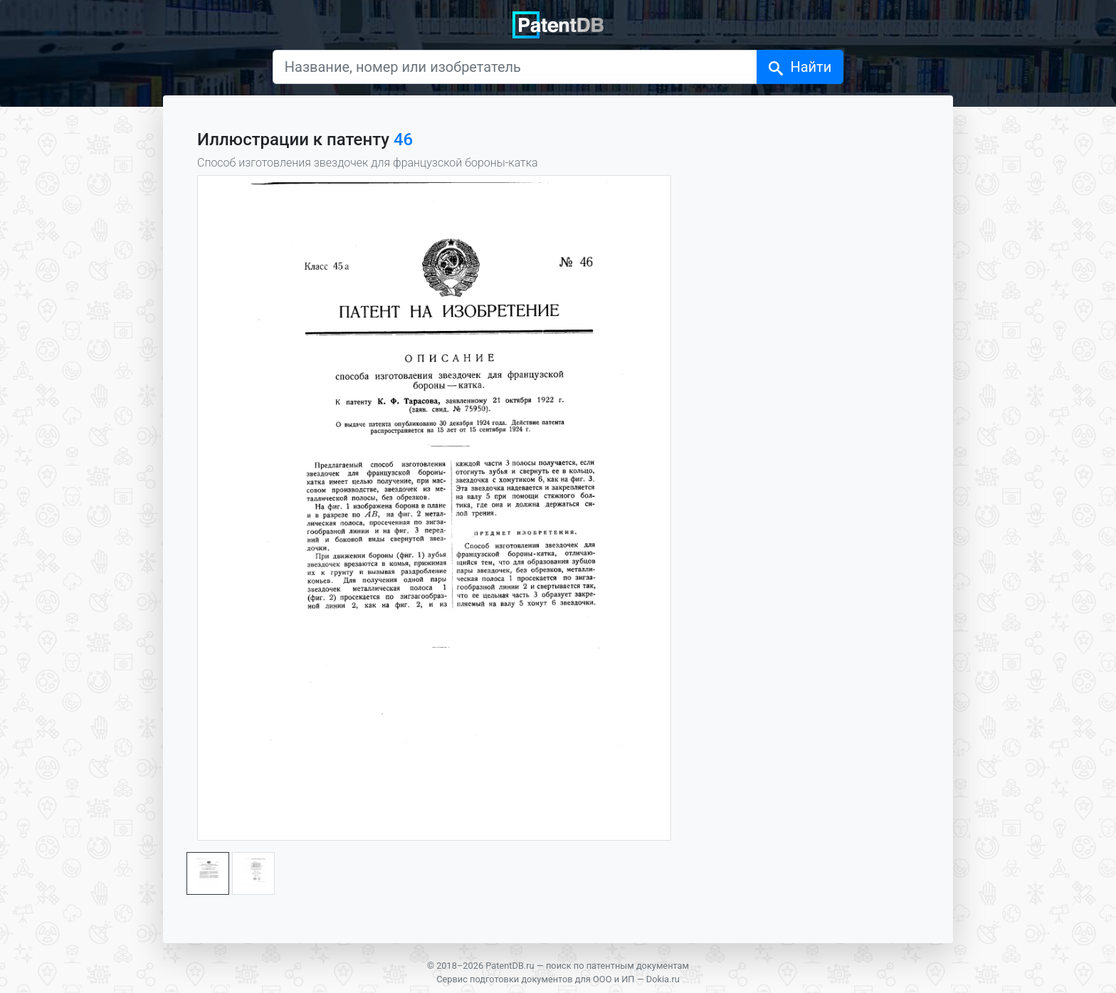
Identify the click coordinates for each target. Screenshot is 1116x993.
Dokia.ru (663, 979)
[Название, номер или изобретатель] (515, 67)
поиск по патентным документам (617, 965)
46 (403, 139)
